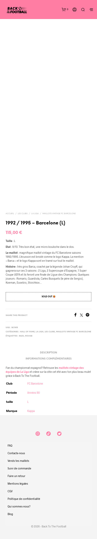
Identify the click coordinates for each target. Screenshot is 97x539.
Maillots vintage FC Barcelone (59, 214)
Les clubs (22, 214)
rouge (28, 336)
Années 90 (33, 392)
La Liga (35, 214)
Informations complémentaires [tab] (49, 359)
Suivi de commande (19, 468)
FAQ (10, 445)
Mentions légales (18, 483)
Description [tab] (48, 352)
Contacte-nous (16, 453)
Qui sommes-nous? (19, 506)
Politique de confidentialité (24, 498)
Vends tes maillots (18, 460)
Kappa (31, 411)
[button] (65, 9)
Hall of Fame (27, 332)
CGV (10, 491)
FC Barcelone (35, 383)
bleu (21, 336)
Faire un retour (16, 476)
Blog (10, 514)
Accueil (10, 214)
